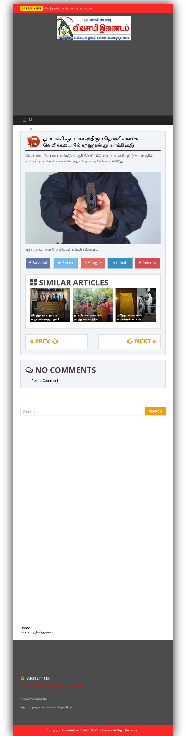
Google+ (93, 262)
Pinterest (147, 262)
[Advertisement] (93, 79)
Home (25, 628)
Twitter (65, 262)
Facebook (38, 262)
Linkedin (120, 262)
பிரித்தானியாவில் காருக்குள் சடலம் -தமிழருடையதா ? (81, 8)
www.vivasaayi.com (33, 698)
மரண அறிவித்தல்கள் (36, 632)
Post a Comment (44, 380)
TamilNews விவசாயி (97, 730)
